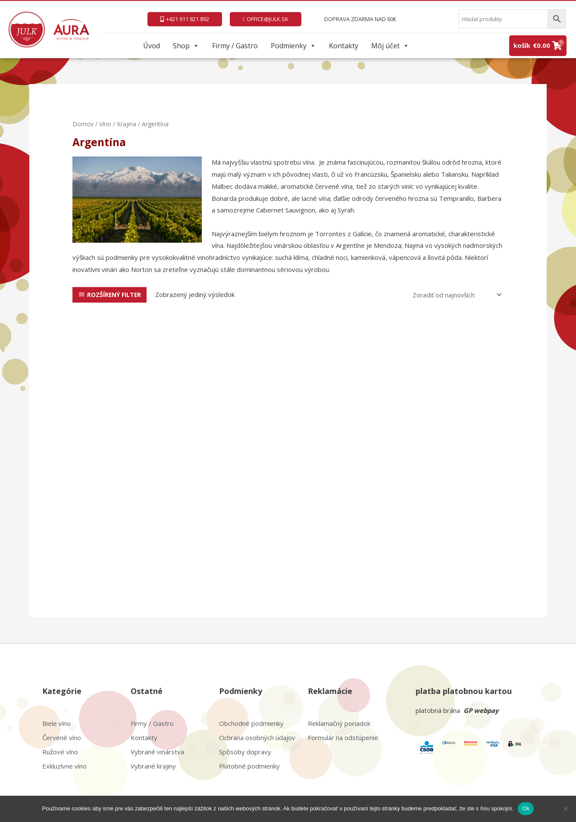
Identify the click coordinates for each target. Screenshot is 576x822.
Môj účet (390, 45)
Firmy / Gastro (235, 45)
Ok (525, 808)
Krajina (126, 124)
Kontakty (343, 45)
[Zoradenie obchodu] (455, 294)
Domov (83, 124)
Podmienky (293, 45)
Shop (186, 45)
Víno (105, 124)
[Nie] (565, 808)
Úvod (151, 45)
